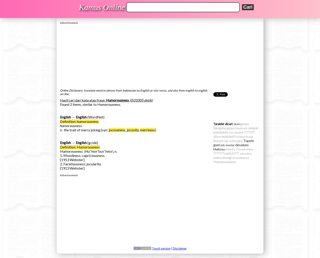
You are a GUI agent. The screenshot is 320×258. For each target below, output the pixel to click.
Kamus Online (102, 7)
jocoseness (117, 130)
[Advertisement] (160, 55)
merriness (147, 130)
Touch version (161, 248)
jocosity (133, 130)
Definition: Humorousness (80, 147)
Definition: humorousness (79, 121)
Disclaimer (180, 248)
